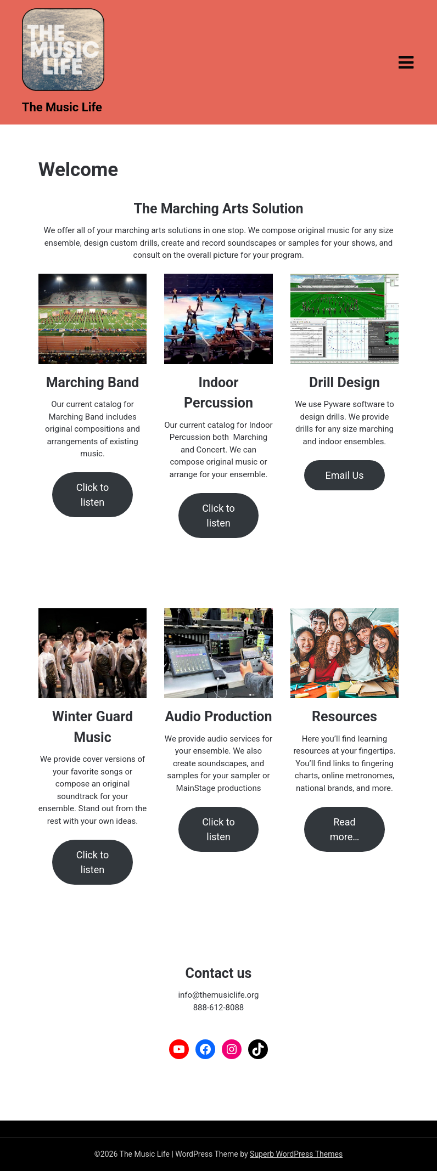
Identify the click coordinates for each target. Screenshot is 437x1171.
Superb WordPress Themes (296, 1154)
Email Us (344, 475)
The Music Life (62, 107)
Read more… (345, 829)
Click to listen (92, 495)
